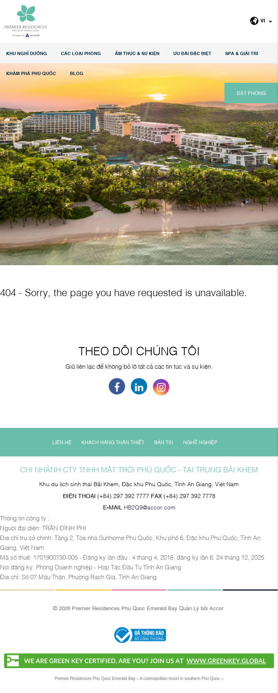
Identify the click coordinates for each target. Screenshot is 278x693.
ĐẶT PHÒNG (251, 93)
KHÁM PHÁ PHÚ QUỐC (31, 73)
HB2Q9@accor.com (149, 507)
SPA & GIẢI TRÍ (241, 53)
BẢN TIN (163, 442)
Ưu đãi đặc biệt (192, 53)
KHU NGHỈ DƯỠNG (26, 53)
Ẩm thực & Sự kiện (137, 53)
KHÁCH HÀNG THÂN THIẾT (112, 442)
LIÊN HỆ (62, 442)
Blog (76, 73)
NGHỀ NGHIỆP (200, 442)
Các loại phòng (81, 53)
